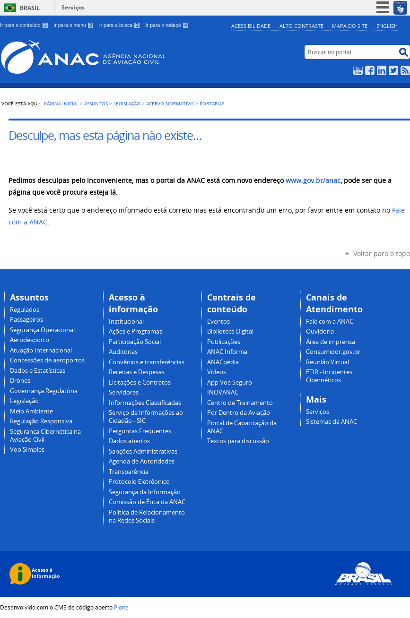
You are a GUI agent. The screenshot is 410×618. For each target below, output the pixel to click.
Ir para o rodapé (167, 25)
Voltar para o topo (381, 253)
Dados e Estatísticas (37, 371)
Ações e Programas (135, 331)
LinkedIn (381, 70)
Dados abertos (129, 441)
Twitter (393, 70)
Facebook (370, 70)
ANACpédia (223, 362)
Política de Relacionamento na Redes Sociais (147, 516)
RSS (405, 70)
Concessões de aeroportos (47, 360)
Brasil (30, 8)
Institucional (126, 322)
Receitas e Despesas (137, 372)
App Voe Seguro (229, 382)
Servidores (124, 392)
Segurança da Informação (145, 492)
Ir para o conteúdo (24, 25)
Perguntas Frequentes (140, 431)
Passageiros (26, 320)
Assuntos (96, 103)
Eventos (218, 322)
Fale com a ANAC (329, 322)
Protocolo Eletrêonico (139, 482)
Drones (20, 381)
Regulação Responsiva (41, 421)
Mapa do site (349, 25)
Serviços (73, 7)
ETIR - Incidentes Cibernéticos (329, 376)
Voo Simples (27, 450)
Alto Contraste (301, 25)
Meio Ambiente (31, 411)
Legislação (126, 103)
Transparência (128, 472)
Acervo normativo (170, 103)
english (387, 25)
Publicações (223, 342)
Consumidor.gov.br (333, 352)
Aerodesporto (29, 340)
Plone (121, 607)
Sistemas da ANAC (331, 422)
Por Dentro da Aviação (238, 413)
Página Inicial (61, 103)
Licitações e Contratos (140, 382)
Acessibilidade (250, 25)
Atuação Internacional (41, 350)
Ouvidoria (320, 331)
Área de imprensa (330, 342)
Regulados (24, 310)
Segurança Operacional (42, 330)
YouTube (358, 70)
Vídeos (216, 372)
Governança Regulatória (44, 391)
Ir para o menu (73, 25)
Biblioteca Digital (230, 331)
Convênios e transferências (146, 362)
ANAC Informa (227, 352)
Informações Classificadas (145, 403)
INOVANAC (222, 392)
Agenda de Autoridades (141, 461)
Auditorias (123, 352)
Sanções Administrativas (143, 451)
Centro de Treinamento (240, 403)
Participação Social (135, 342)
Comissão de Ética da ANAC (147, 502)
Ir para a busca (119, 25)
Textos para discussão (238, 441)
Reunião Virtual (327, 362)
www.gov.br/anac (313, 180)
